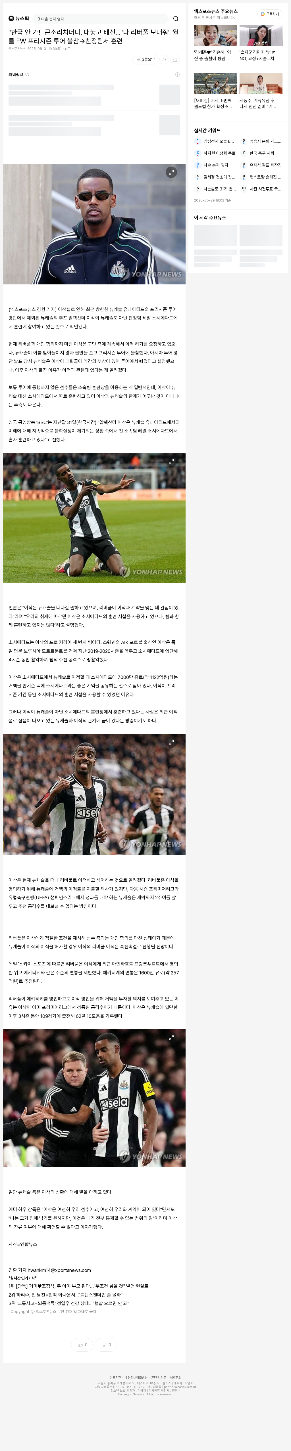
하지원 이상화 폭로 (220, 153)
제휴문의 (175, 1378)
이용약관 (115, 1378)
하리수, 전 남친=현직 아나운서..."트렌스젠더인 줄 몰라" (69, 1295)
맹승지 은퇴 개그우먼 (266, 141)
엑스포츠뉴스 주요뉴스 (216, 11)
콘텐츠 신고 (158, 1378)
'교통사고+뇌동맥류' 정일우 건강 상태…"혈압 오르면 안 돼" (73, 1303)
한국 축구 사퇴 (262, 153)
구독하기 (270, 14)
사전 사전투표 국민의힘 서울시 (266, 189)
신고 (67, 49)
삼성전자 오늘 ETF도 (220, 141)
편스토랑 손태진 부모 (266, 177)
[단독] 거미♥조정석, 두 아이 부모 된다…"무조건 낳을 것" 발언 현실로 (82, 1286)
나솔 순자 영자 (216, 165)
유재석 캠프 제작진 (266, 165)
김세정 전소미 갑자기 (220, 177)
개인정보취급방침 (136, 1378)
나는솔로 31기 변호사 (220, 189)
